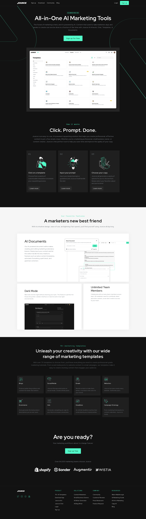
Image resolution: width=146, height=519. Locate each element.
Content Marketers (80, 494)
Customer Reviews (99, 497)
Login (116, 3)
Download (41, 3)
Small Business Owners (81, 497)
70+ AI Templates (60, 494)
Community (50, 3)
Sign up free (73, 451)
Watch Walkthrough (118, 494)
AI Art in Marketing (118, 500)
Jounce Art (58, 500)
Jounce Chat (59, 503)
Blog (58, 3)
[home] (22, 3)
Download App (59, 497)
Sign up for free (73, 38)
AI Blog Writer (78, 503)
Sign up (33, 3)
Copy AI (114, 503)
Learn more (34, 188)
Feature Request (98, 503)
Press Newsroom (98, 500)
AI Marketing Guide (118, 497)
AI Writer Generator (80, 500)
